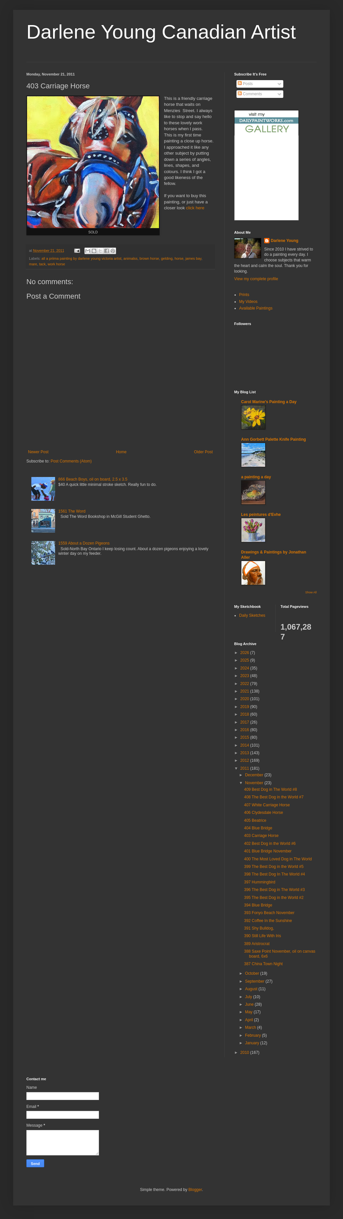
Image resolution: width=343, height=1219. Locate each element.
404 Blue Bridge (258, 828)
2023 (245, 675)
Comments (250, 94)
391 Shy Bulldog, (259, 928)
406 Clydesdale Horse (263, 812)
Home (121, 452)
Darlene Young (284, 240)
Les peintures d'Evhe (261, 514)
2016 (245, 730)
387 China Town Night (263, 964)
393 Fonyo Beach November (269, 912)
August (252, 989)
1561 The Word (71, 511)
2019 (245, 706)
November (255, 783)
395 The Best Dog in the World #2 (273, 897)
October (252, 973)
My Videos (248, 301)
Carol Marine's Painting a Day (268, 402)
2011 (245, 768)
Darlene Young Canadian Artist (161, 32)
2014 (245, 745)
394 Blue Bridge (258, 905)
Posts (245, 83)
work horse (56, 264)
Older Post (203, 452)
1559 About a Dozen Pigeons (83, 543)
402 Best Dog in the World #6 (270, 843)
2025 (245, 660)
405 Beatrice (255, 820)
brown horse (149, 258)
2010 (245, 1052)
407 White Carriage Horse (267, 805)
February (253, 1035)
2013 (245, 753)
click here (195, 207)
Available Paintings (255, 308)
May (249, 1012)
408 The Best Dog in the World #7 (273, 797)
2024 (245, 668)
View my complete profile (256, 279)
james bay (193, 258)
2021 (245, 691)
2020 (245, 699)
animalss (130, 258)
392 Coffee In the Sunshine (268, 920)
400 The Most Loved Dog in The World (278, 859)
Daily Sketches (252, 615)
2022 (245, 683)
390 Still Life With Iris (262, 936)
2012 (245, 760)
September (255, 981)
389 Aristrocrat (256, 943)
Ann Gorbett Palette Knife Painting (273, 439)
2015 (245, 737)
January (252, 1043)
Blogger (195, 1189)
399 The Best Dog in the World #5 (273, 866)
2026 (245, 652)
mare (33, 264)
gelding (166, 258)
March (251, 1027)
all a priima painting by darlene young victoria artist (81, 258)
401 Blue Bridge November (268, 851)
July (249, 997)
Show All (311, 592)
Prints (244, 294)
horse (178, 258)
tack (42, 264)
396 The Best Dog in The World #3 (274, 889)
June (250, 1004)
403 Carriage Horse (261, 835)
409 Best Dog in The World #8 (270, 789)
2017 (245, 722)
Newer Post (38, 452)
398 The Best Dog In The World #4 (274, 874)
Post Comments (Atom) (71, 461)
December (255, 775)
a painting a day (256, 477)
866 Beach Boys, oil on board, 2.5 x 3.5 (92, 479)
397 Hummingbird (259, 882)
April (249, 1020)
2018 (245, 714)
